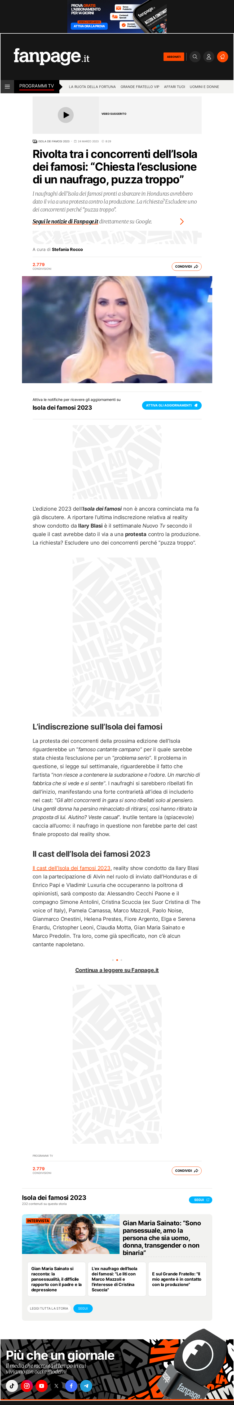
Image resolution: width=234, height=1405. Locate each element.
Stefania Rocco (67, 249)
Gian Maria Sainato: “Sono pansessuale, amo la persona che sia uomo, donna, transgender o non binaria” (162, 1238)
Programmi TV (43, 1155)
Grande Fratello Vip (140, 87)
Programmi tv (36, 86)
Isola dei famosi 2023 (53, 141)
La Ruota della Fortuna (92, 87)
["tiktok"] (12, 1386)
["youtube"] (42, 1386)
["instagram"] (27, 1386)
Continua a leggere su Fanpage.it (117, 970)
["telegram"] (86, 1386)
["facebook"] (71, 1386)
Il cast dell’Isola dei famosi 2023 (72, 868)
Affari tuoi (174, 87)
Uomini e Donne (204, 87)
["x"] (56, 1386)
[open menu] (7, 86)
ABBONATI (174, 56)
